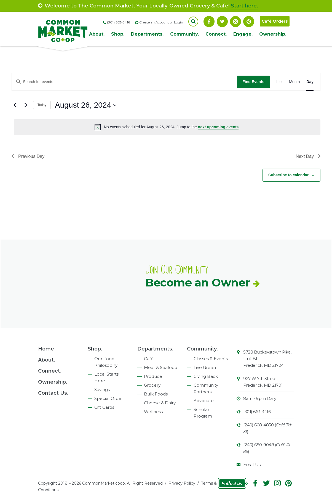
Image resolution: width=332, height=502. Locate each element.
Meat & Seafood (160, 367)
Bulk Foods (156, 394)
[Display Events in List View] (280, 82)
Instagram (235, 21)
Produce (153, 376)
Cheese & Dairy (160, 402)
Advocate (204, 400)
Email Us (251, 464)
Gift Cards (104, 407)
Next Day (308, 156)
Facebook (209, 21)
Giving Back (206, 376)
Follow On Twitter (222, 21)
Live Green (205, 367)
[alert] (167, 127)
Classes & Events (211, 358)
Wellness (153, 411)
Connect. (216, 34)
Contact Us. (53, 393)
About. (97, 34)
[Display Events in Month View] (294, 82)
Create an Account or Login (161, 22)
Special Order (108, 398)
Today (42, 105)
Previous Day (28, 156)
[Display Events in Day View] (310, 82)
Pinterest (248, 21)
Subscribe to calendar (288, 175)
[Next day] (25, 105)
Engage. (243, 34)
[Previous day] (15, 105)
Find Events (253, 81)
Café (149, 358)
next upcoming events (218, 127)
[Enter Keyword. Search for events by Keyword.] (124, 82)
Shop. (117, 34)
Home (46, 349)
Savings (102, 389)
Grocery (152, 385)
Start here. (244, 6)
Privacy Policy (181, 483)
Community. (184, 34)
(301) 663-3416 (257, 411)
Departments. (147, 34)
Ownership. (272, 34)
